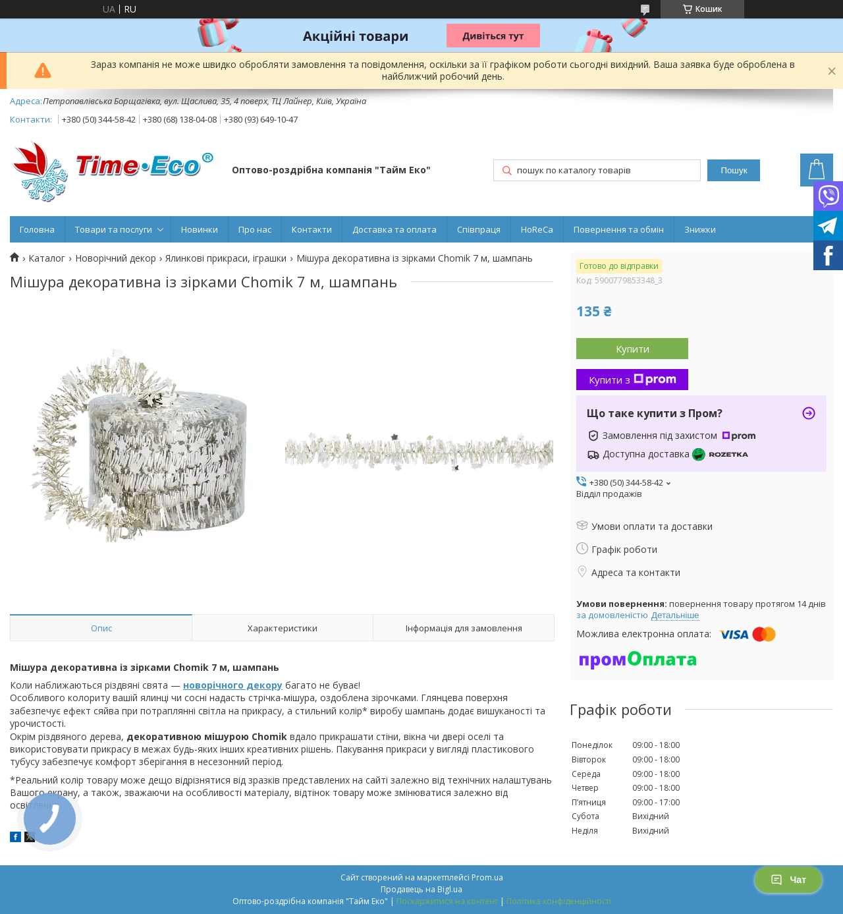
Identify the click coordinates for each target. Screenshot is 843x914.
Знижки (700, 229)
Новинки (199, 229)
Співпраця (479, 229)
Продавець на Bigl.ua (421, 889)
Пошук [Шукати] (734, 170)
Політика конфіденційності (558, 901)
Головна (37, 229)
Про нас (254, 229)
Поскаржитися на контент (447, 901)
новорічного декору (233, 685)
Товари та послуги (113, 229)
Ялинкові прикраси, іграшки (225, 258)
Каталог (46, 258)
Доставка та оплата (394, 229)
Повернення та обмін (619, 229)
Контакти (312, 229)
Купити (632, 348)
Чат (788, 880)
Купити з (632, 379)
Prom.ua (487, 877)
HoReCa (537, 229)
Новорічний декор (115, 258)
